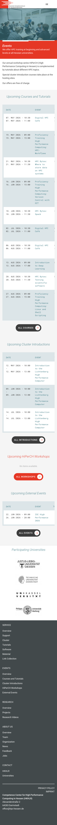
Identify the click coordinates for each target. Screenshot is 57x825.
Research (7, 702)
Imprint (50, 791)
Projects (6, 712)
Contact (7, 765)
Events (6, 668)
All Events (26, 533)
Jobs (4, 756)
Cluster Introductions (12, 683)
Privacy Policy (46, 788)
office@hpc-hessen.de (13, 809)
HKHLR (5, 771)
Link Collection (9, 658)
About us (7, 727)
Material (6, 654)
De (47, 4)
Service (6, 625)
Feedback (7, 751)
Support (6, 635)
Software (6, 649)
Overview (6, 631)
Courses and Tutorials (12, 679)
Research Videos (10, 717)
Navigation (52, 4)
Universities (8, 775)
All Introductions (26, 440)
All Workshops (25, 477)
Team (5, 737)
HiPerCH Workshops (12, 688)
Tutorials (6, 645)
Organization (8, 742)
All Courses (25, 328)
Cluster (5, 640)
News (5, 746)
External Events (9, 692)
